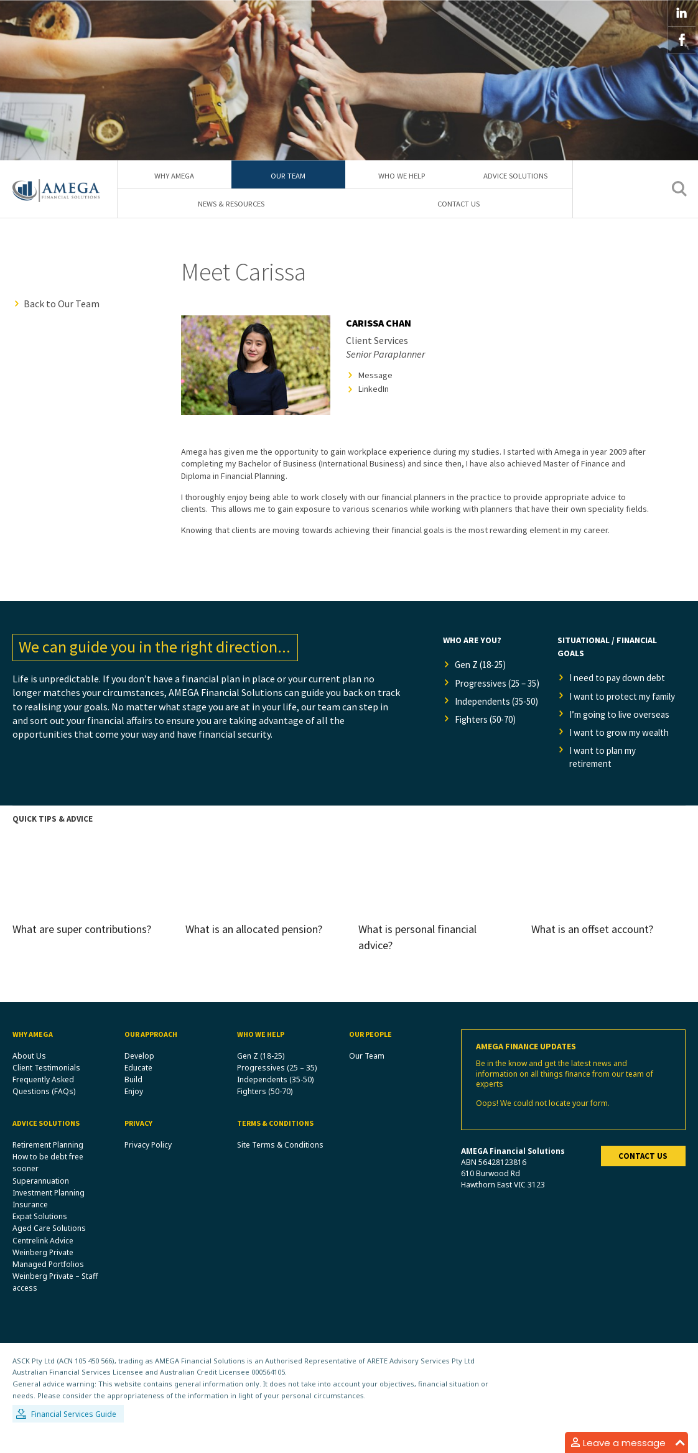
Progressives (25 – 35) (494, 691)
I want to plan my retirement (607, 775)
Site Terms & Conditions (280, 1164)
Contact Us (458, 204)
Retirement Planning (47, 1164)
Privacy (138, 1142)
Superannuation (40, 1199)
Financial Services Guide (73, 1433)
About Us (29, 1074)
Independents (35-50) (494, 724)
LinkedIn (373, 389)
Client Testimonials (46, 1086)
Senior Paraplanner (385, 354)
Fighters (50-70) (489, 750)
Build (133, 1098)
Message (375, 375)
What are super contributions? (81, 947)
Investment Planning (48, 1211)
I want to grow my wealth (624, 749)
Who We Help (401, 175)
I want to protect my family (614, 704)
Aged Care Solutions (49, 1247)
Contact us (643, 1175)
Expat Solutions (39, 1235)
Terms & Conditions (275, 1142)
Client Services (377, 340)
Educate (138, 1086)
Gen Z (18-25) (483, 665)
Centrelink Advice (42, 1259)
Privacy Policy (148, 1164)
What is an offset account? (592, 947)
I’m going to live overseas (624, 730)
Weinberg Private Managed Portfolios (48, 1277)
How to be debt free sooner (47, 1182)
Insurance (30, 1224)
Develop (139, 1074)
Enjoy (133, 1110)
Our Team (288, 175)
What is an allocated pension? (253, 947)
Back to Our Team (62, 303)
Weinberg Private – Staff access (55, 1301)
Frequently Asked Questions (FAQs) (43, 1104)
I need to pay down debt (620, 678)
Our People (370, 1052)
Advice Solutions (515, 175)
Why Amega (174, 175)
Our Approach (150, 1052)
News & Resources (231, 204)
